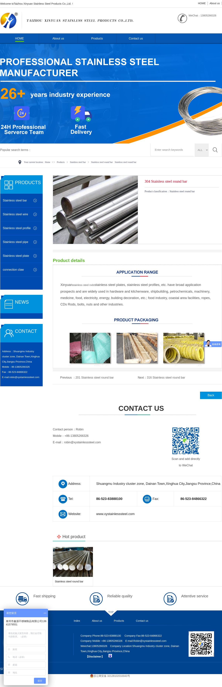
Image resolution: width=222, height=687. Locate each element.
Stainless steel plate (16, 255)
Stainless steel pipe (15, 242)
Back (211, 395)
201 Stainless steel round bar (95, 377)
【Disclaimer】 (95, 656)
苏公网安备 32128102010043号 (110, 676)
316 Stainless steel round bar (166, 377)
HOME (202, 3)
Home (47, 162)
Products (97, 38)
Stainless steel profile (17, 228)
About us (215, 3)
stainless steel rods (83, 285)
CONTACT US (137, 413)
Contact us (136, 38)
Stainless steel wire (15, 214)
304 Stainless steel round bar (166, 181)
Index (77, 620)
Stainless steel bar (78, 162)
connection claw (13, 269)
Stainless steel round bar (102, 162)
